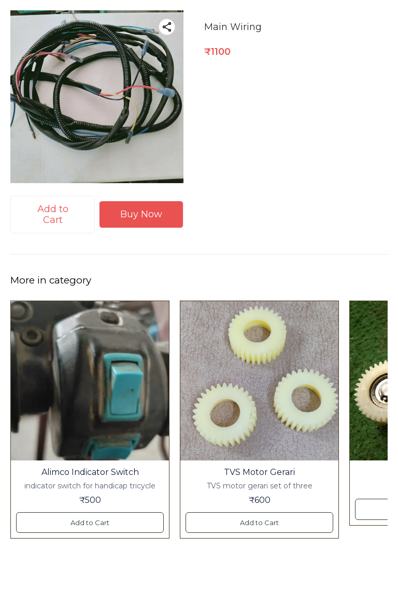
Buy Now (141, 214)
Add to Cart (52, 214)
